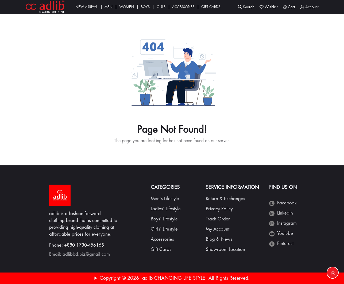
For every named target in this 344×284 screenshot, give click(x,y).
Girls (161, 7)
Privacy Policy (219, 209)
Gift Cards (210, 7)
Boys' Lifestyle (164, 219)
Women (126, 7)
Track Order (218, 219)
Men (109, 7)
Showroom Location (225, 249)
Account (311, 7)
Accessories (183, 7)
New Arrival (86, 7)
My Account (217, 229)
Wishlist (271, 7)
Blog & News (219, 239)
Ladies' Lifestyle (166, 209)
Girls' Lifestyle (164, 229)
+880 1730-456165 (84, 245)
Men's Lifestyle (165, 198)
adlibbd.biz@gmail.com (86, 254)
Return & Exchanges (225, 198)
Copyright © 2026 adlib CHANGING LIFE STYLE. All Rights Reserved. (175, 278)
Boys (145, 7)
